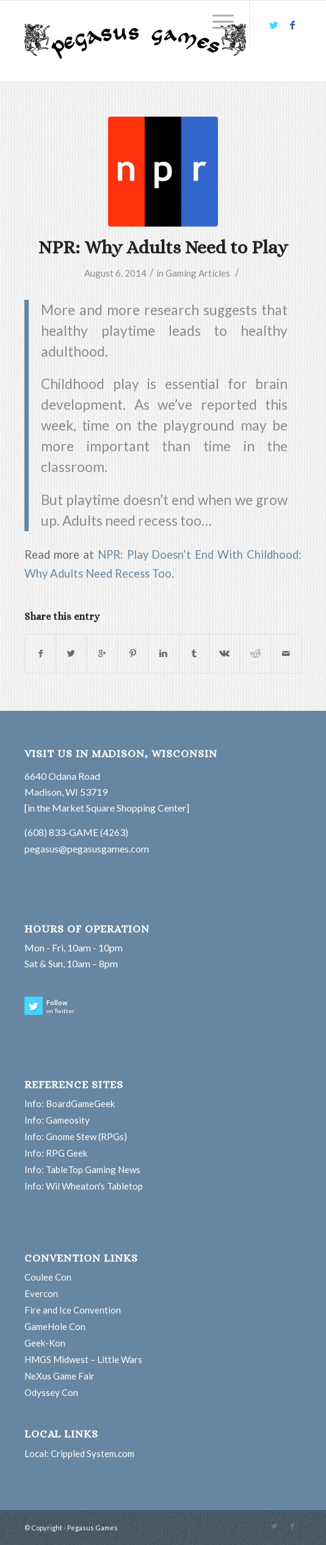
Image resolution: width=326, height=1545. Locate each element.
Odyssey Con (51, 1392)
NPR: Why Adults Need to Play (163, 247)
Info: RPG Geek (55, 1152)
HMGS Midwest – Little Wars (83, 1359)
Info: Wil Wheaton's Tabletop (83, 1185)
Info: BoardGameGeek (69, 1103)
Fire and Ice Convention (72, 1309)
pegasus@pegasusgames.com (86, 848)
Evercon (41, 1293)
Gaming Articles (197, 272)
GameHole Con (54, 1326)
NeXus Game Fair (59, 1375)
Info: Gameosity (57, 1119)
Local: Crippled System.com (79, 1453)
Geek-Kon (44, 1342)
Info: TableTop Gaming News (82, 1169)
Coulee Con (47, 1276)
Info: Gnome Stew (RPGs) (75, 1136)
